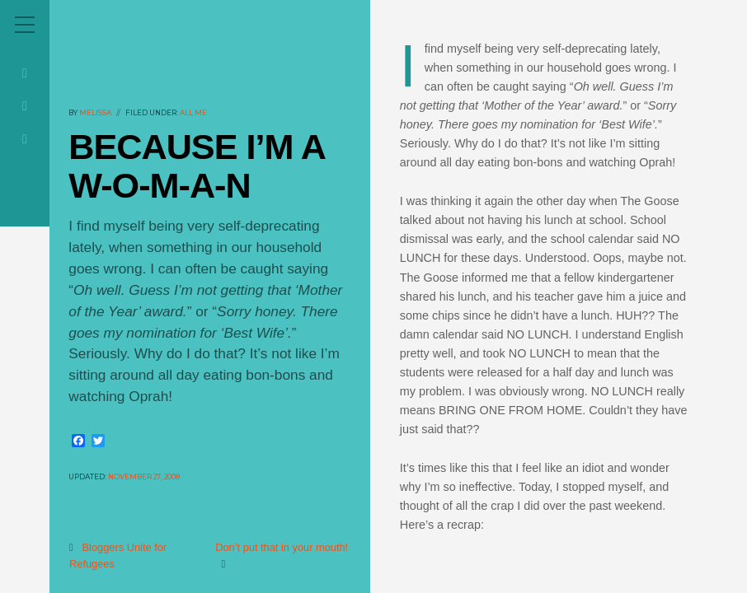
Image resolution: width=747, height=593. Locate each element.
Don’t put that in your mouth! (282, 547)
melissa (95, 113)
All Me (193, 113)
